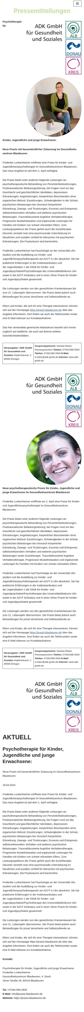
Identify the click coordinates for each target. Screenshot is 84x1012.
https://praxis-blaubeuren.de (46, 309)
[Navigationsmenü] (77, 3)
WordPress (55, 1008)
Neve (26, 1008)
